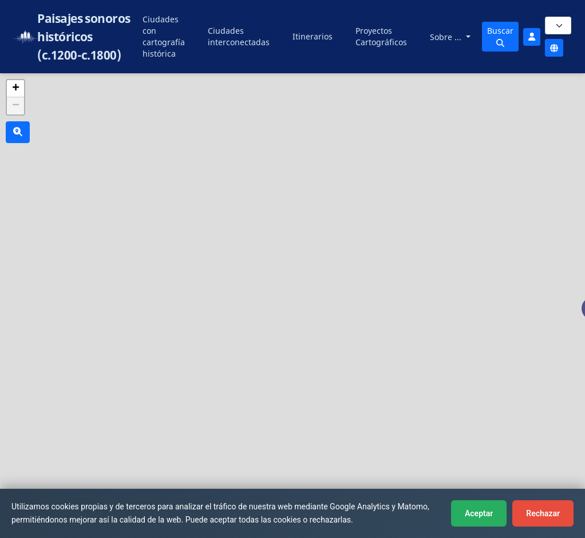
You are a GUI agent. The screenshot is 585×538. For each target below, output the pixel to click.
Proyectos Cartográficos (381, 36)
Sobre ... (447, 36)
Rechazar (543, 513)
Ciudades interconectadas (239, 36)
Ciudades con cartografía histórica (164, 36)
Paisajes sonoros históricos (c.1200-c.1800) (84, 36)
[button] (15, 88)
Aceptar (479, 513)
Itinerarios (312, 36)
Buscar (500, 36)
